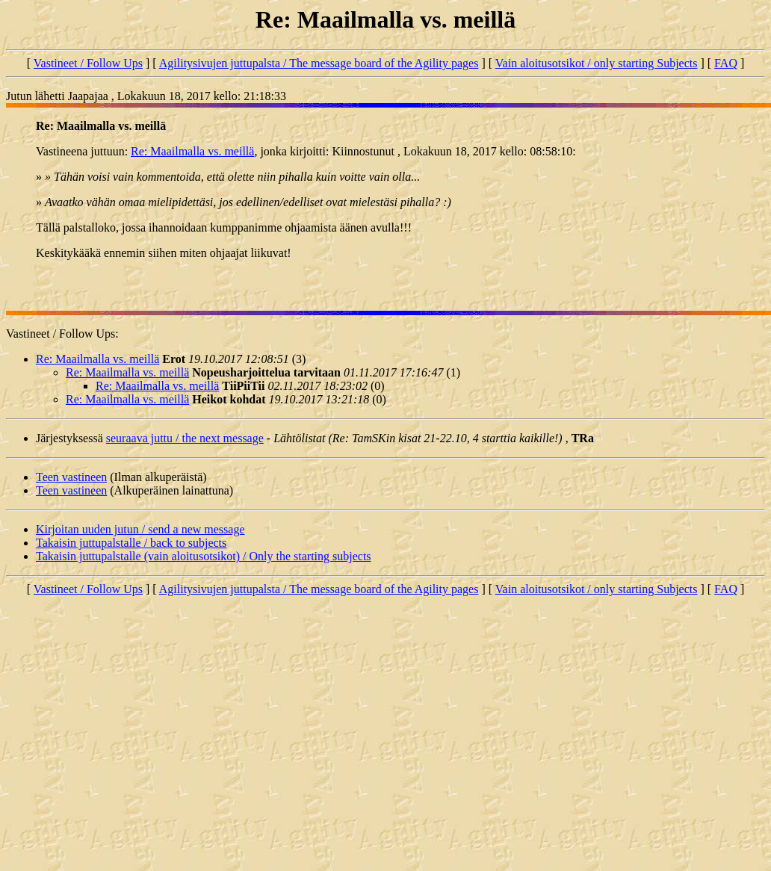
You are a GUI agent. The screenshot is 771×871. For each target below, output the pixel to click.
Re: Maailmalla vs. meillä (192, 151)
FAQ (725, 63)
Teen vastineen (71, 477)
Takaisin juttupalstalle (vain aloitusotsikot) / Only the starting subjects (203, 556)
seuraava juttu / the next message (185, 438)
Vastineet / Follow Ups (88, 63)
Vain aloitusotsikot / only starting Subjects (596, 63)
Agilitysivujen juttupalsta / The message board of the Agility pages (319, 63)
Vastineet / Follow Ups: (62, 333)
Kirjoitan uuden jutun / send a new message (140, 529)
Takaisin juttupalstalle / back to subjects (131, 542)
